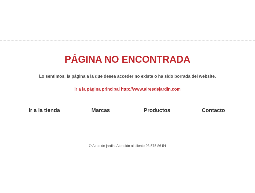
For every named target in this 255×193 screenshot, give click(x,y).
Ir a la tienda (44, 110)
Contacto (213, 110)
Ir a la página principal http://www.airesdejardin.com (127, 89)
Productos (157, 110)
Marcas (101, 110)
